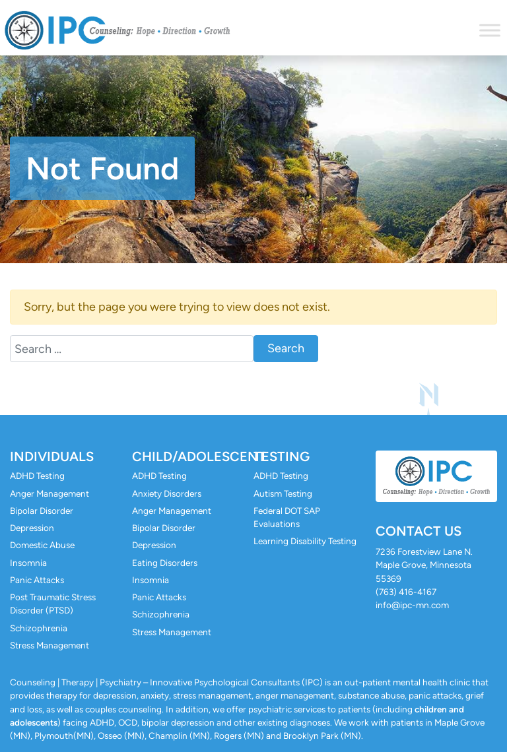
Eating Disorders (164, 562)
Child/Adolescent (199, 456)
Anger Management (49, 493)
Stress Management (49, 645)
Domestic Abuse (42, 545)
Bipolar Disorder (41, 510)
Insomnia (28, 562)
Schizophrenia (38, 628)
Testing (282, 456)
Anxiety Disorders (166, 493)
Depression (32, 527)
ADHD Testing (37, 475)
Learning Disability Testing (305, 541)
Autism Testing (283, 493)
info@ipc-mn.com (412, 605)
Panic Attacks (37, 580)
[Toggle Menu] (489, 30)
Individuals (52, 456)
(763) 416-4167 (406, 591)
